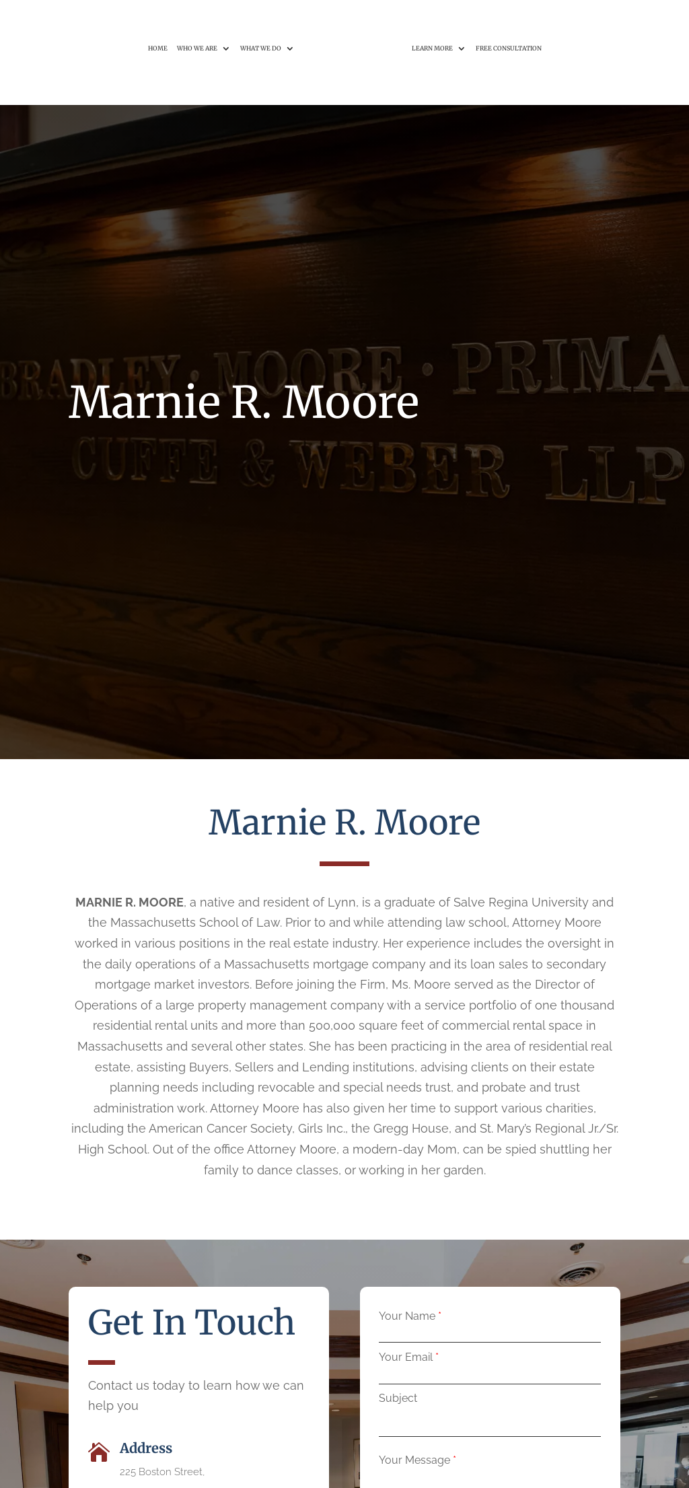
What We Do (260, 20)
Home (158, 20)
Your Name (407, 1316)
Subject (398, 1398)
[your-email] (490, 1378)
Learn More (432, 20)
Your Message (414, 1460)
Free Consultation (509, 20)
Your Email (406, 1357)
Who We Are (197, 20)
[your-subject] (490, 1423)
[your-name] (490, 1337)
